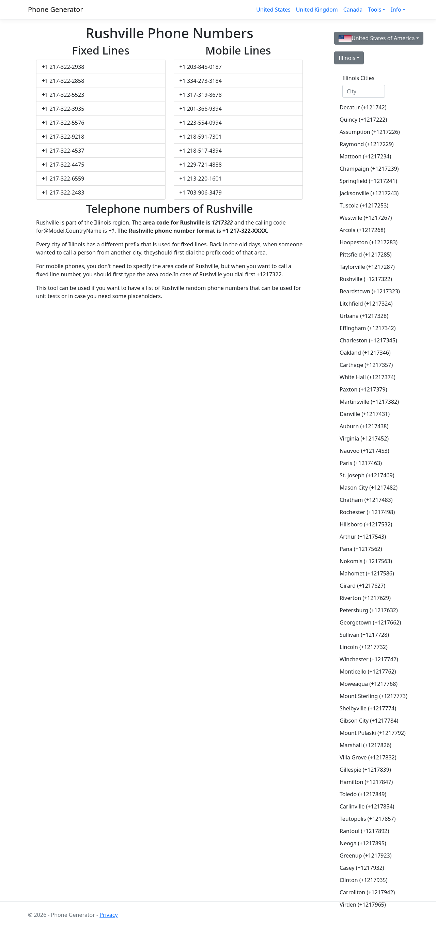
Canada (353, 9)
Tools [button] (374, 9)
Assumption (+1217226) (366, 132)
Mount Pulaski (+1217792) (366, 733)
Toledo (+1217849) (363, 794)
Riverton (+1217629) (365, 598)
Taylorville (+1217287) (366, 267)
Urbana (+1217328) (364, 316)
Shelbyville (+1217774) (366, 708)
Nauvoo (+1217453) (364, 450)
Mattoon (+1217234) (365, 156)
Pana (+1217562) (361, 549)
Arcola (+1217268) (362, 230)
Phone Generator (55, 9)
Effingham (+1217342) (366, 328)
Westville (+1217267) (366, 217)
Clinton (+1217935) (364, 880)
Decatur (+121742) (363, 107)
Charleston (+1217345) (366, 340)
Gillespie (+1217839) (365, 769)
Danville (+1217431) (365, 414)
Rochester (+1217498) (366, 512)
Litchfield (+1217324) (366, 303)
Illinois (347, 58)
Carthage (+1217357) (366, 365)
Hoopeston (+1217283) (366, 242)
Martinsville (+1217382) (366, 401)
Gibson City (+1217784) (366, 720)
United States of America (377, 38)
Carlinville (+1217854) (366, 806)
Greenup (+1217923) (366, 855)
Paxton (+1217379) (363, 389)
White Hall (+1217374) (366, 377)
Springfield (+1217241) (366, 181)
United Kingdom (317, 9)
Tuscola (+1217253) (364, 205)
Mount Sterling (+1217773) (366, 696)
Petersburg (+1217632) (366, 610)
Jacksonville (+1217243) (366, 193)
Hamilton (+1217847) (366, 782)
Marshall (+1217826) (365, 745)
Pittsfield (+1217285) (366, 254)
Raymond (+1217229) (366, 144)
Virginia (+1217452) (364, 438)
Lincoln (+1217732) (364, 647)
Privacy (108, 915)
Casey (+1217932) (362, 868)
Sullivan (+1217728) (364, 634)
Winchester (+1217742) (366, 659)
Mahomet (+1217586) (366, 573)
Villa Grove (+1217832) (366, 757)
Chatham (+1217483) (366, 500)
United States (273, 9)
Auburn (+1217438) (364, 426)
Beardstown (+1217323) (366, 291)
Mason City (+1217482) (366, 487)
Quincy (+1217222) (363, 119)
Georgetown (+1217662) (366, 622)
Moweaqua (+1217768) (366, 684)
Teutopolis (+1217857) (366, 818)
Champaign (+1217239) (366, 168)
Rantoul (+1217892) (364, 831)
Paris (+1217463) (361, 463)
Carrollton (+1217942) (366, 892)
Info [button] (396, 9)
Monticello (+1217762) (366, 671)
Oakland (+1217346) (365, 352)
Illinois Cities (358, 78)
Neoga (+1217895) (363, 843)
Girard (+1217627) (362, 585)
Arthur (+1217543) (363, 536)
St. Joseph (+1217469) (366, 475)
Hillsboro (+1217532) (366, 524)
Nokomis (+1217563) (366, 561)
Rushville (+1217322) (366, 279)
